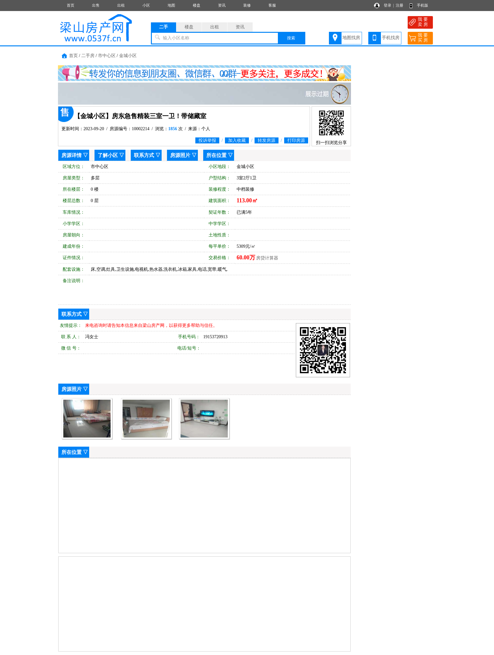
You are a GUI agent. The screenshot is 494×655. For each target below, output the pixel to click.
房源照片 (180, 155)
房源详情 (71, 155)
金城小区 (128, 55)
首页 (70, 5)
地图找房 (351, 37)
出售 (96, 5)
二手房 (88, 55)
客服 (272, 5)
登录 (387, 5)
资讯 (222, 5)
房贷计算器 (267, 258)
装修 (247, 5)
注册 (399, 5)
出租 (121, 5)
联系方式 (144, 155)
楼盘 (196, 5)
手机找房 (390, 37)
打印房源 (296, 140)
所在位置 (216, 155)
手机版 (422, 5)
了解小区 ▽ (111, 155)
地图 (171, 5)
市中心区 (107, 55)
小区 (146, 5)
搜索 (291, 38)
